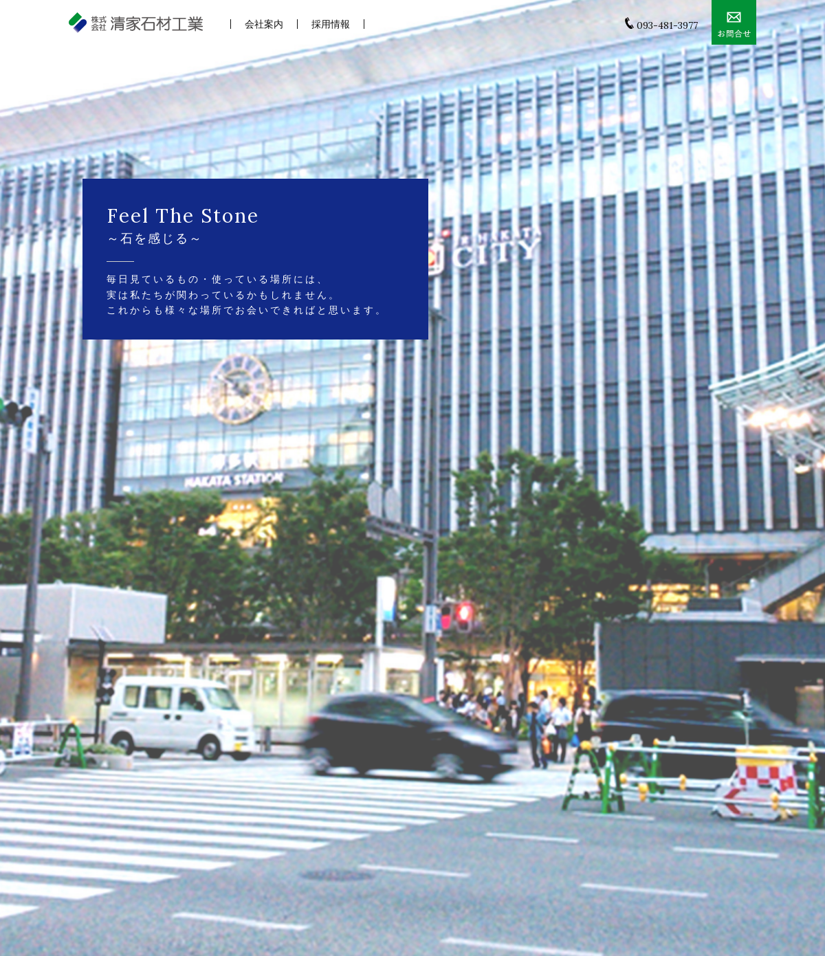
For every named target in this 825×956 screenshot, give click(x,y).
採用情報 (330, 24)
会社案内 (264, 24)
